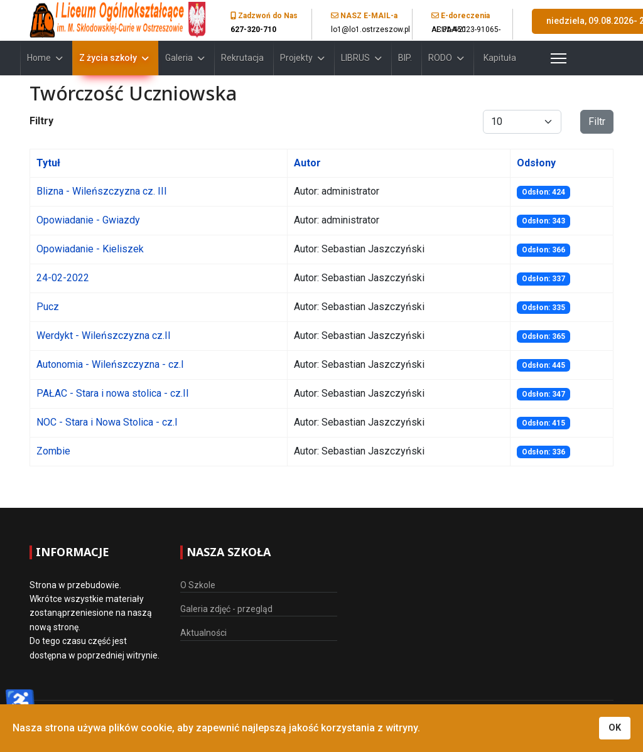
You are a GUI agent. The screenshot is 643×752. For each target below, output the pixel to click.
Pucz (47, 307)
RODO (440, 58)
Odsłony (536, 163)
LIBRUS (355, 58)
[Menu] (542, 58)
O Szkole (197, 585)
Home (39, 58)
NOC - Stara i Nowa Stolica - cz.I (107, 422)
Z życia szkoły (108, 58)
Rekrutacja (242, 58)
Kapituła (500, 58)
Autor (307, 163)
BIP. (405, 58)
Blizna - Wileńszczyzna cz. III (101, 191)
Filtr (596, 121)
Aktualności (203, 633)
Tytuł (48, 163)
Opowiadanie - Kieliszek (90, 249)
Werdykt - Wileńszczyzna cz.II (103, 335)
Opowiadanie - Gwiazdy (88, 220)
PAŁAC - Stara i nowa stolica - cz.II (112, 393)
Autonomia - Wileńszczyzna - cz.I (110, 364)
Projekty (296, 58)
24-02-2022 (62, 278)
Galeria (179, 58)
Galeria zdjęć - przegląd (226, 609)
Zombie (53, 451)
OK (614, 727)
